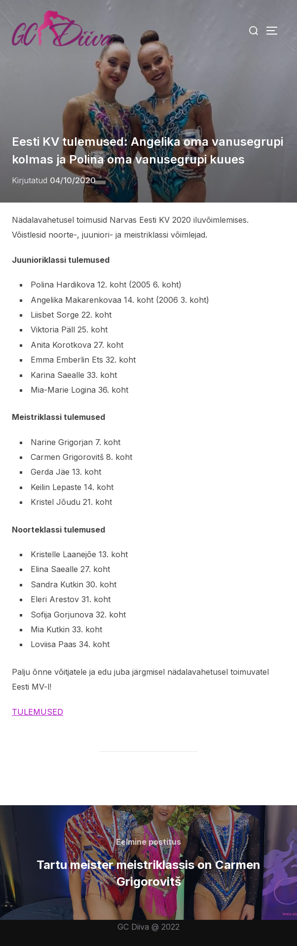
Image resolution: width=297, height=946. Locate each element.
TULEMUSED (37, 712)
